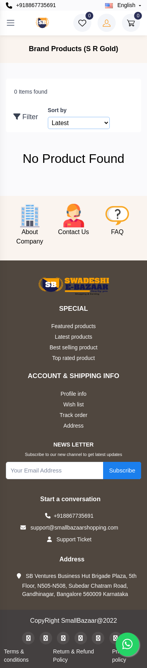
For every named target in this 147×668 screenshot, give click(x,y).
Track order (73, 415)
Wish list (73, 404)
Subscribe (122, 470)
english (121, 5)
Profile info (73, 394)
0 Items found (30, 92)
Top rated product (73, 358)
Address (73, 426)
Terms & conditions (16, 655)
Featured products (73, 326)
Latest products (74, 337)
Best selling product (73, 347)
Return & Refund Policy (73, 655)
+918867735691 (31, 5)
